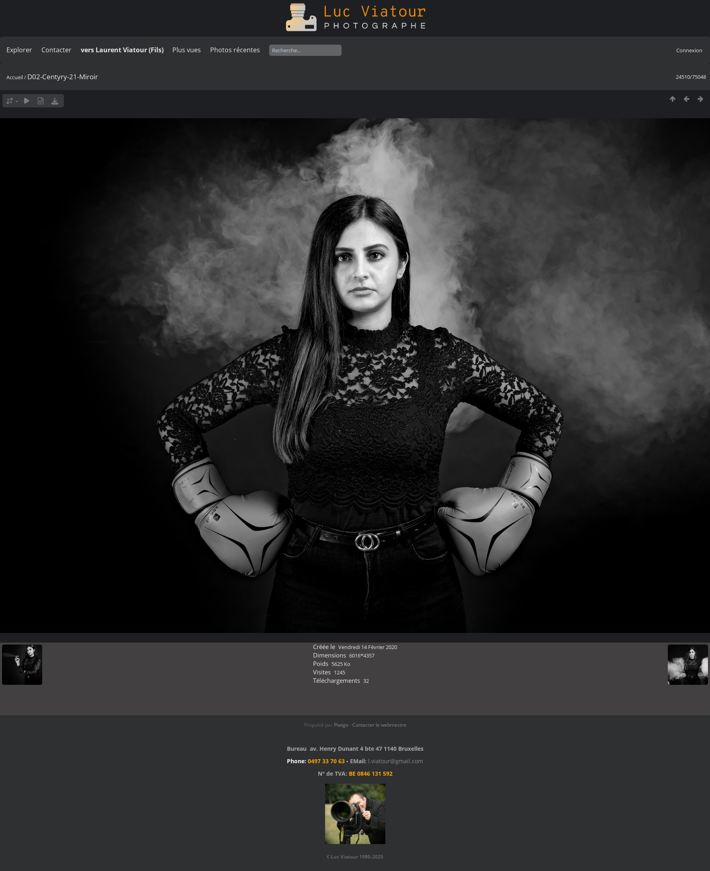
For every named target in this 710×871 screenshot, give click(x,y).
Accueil (14, 77)
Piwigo (341, 724)
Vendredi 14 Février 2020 (367, 647)
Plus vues (186, 49)
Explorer (19, 49)
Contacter (56, 49)
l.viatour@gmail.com (395, 761)
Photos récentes (235, 49)
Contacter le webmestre (379, 724)
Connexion (689, 50)
